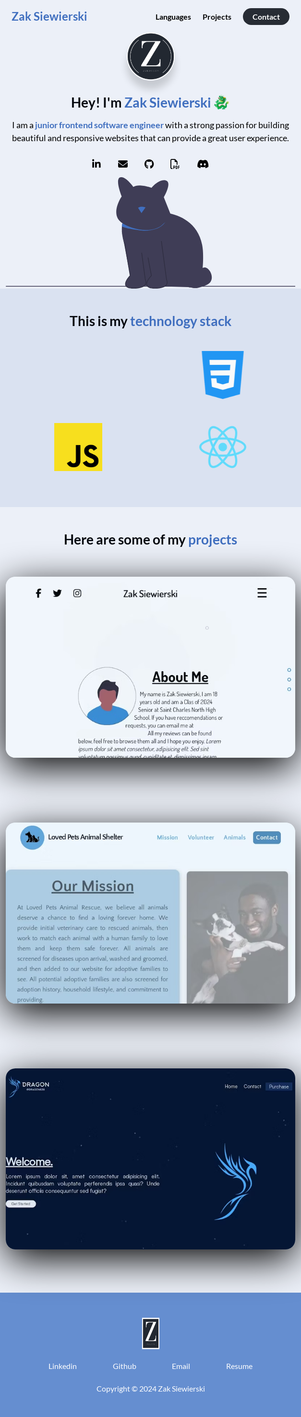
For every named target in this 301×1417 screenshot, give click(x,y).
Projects (217, 16)
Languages (173, 16)
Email (181, 1365)
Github (124, 1365)
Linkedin (62, 1365)
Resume (239, 1365)
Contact (266, 16)
